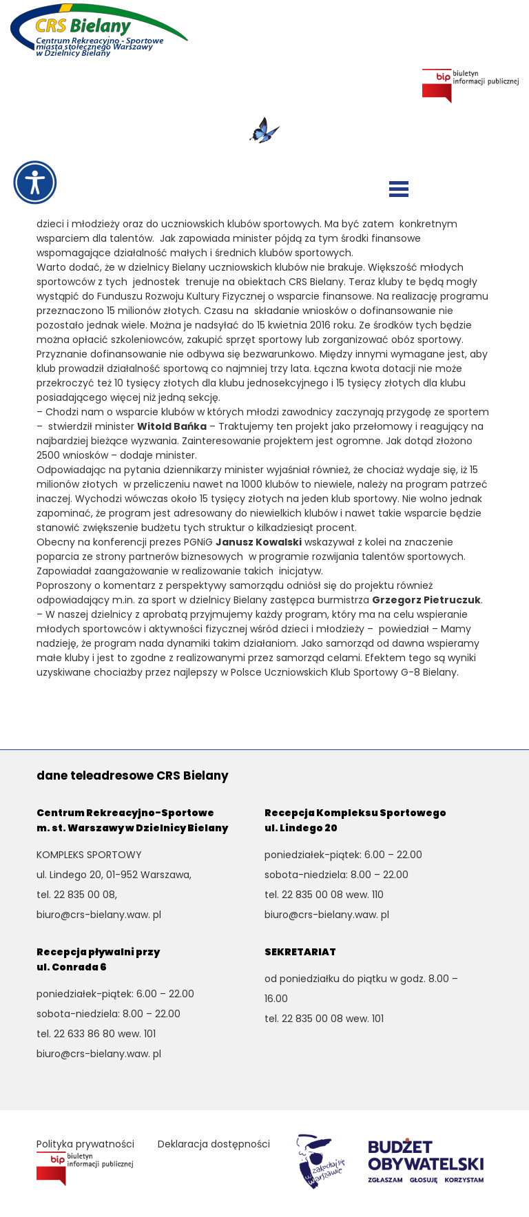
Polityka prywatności (85, 1144)
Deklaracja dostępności (214, 1144)
